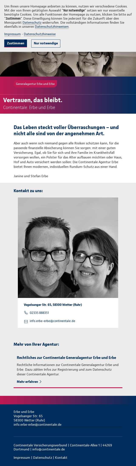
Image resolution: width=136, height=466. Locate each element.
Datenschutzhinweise (40, 34)
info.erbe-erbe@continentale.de (52, 321)
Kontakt (61, 458)
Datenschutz (32, 22)
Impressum (12, 34)
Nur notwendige (46, 43)
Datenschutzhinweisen (52, 27)
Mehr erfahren (28, 382)
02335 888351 (39, 313)
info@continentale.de (48, 449)
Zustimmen (15, 43)
